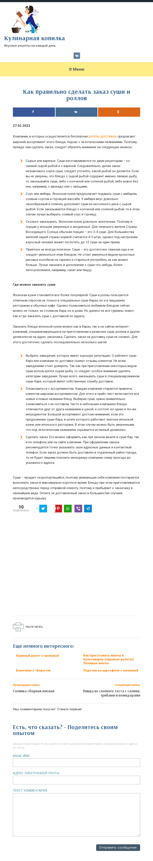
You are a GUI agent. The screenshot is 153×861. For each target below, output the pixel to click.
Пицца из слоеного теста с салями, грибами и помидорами (111, 693)
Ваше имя (21, 756)
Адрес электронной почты (36, 773)
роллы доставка (102, 136)
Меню (76, 69)
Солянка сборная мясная (33, 691)
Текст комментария (30, 790)
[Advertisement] (76, 565)
